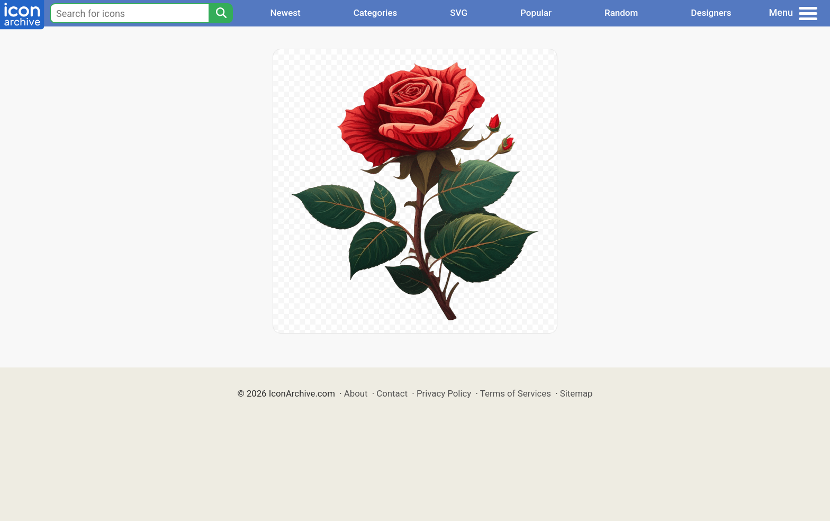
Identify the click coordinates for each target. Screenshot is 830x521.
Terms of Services (515, 393)
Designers (711, 12)
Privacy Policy (444, 393)
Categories (376, 12)
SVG (458, 12)
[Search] (221, 13)
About (356, 393)
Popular (536, 12)
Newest (285, 12)
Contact (392, 393)
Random (621, 12)
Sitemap (576, 393)
